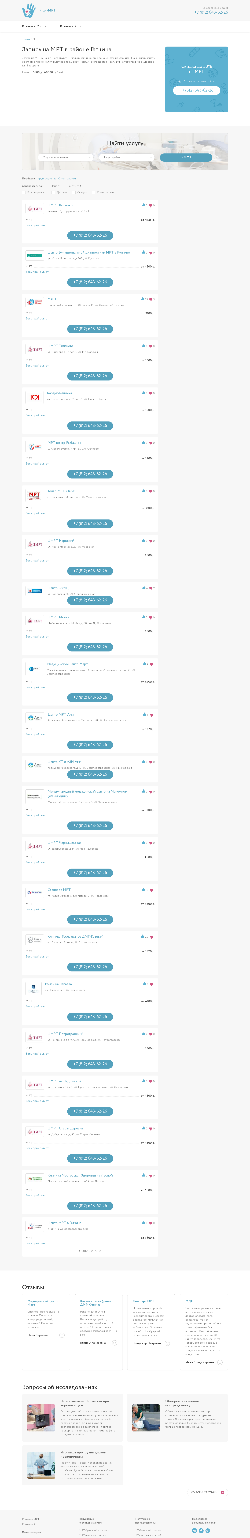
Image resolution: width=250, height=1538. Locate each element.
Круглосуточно (47, 179)
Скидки (82, 192)
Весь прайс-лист (37, 225)
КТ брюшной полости (149, 1531)
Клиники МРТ (30, 1519)
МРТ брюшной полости (94, 1531)
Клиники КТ (29, 1524)
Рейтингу (73, 186)
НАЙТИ (186, 157)
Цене (54, 186)
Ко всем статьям (204, 1493)
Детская (62, 192)
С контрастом (67, 179)
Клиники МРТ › (34, 26)
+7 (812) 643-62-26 (211, 12)
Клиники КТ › (70, 26)
